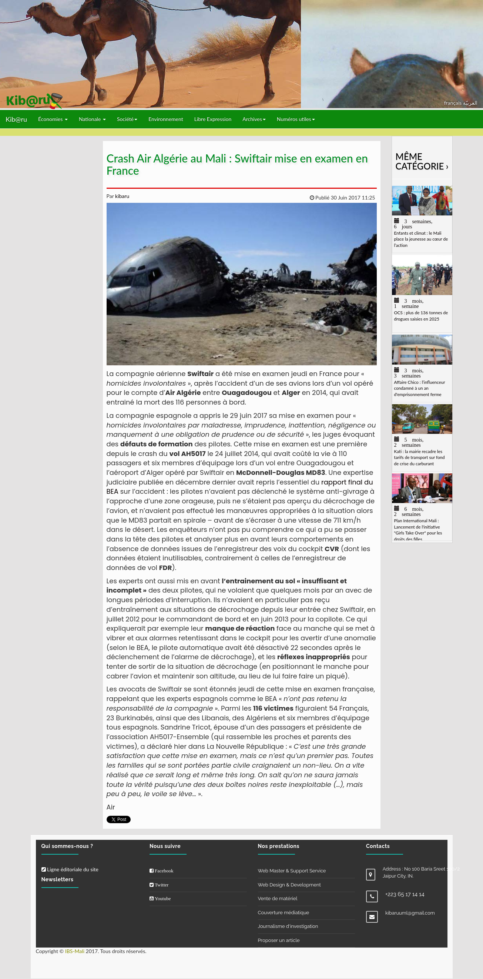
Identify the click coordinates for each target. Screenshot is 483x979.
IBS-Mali (74, 951)
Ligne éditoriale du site (69, 869)
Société (127, 119)
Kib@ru (16, 119)
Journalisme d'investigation (288, 926)
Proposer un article (279, 940)
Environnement (165, 119)
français (453, 103)
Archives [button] (254, 119)
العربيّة (470, 103)
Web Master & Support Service (292, 871)
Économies (53, 119)
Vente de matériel (278, 898)
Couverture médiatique (283, 912)
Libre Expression (213, 119)
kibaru (121, 196)
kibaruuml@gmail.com (410, 913)
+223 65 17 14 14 (405, 894)
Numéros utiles (296, 119)
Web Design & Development (289, 885)
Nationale (92, 119)
